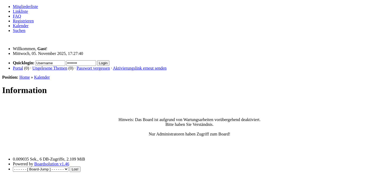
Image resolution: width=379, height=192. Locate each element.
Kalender (21, 25)
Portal (18, 68)
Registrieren (23, 21)
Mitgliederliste (25, 6)
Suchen (19, 30)
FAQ (17, 16)
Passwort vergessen (93, 68)
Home (24, 77)
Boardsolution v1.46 (51, 164)
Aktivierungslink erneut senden (140, 68)
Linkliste (20, 11)
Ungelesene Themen (49, 68)
